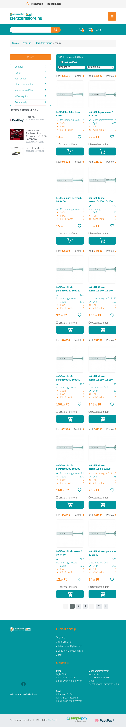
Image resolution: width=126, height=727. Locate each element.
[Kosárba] (70, 151)
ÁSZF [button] (58, 655)
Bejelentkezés (54, 4)
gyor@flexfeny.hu (72, 681)
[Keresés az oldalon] (30, 30)
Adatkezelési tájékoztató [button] (69, 646)
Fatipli (18, 73)
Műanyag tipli (22, 96)
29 (99, 606)
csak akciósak (70, 63)
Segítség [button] (60, 637)
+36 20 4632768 (69, 698)
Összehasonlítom (68, 144)
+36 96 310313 (68, 678)
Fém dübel (20, 79)
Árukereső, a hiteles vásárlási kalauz (23, 694)
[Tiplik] (26, 16)
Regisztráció (37, 4)
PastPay (30, 116)
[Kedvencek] (79, 137)
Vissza (30, 57)
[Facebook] (23, 684)
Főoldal (15, 43)
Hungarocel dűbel (24, 91)
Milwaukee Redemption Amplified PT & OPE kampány (37, 134)
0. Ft (99, 29)
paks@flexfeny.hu (72, 701)
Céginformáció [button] (64, 642)
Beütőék (19, 67)
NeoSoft (52, 720)
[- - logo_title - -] (106, 606)
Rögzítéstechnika (44, 43)
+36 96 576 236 (101, 678)
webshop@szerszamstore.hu (104, 684)
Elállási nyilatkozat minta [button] (69, 651)
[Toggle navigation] (112, 16)
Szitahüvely (21, 102)
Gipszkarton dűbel (24, 85)
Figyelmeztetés (35, 148)
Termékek (27, 43)
